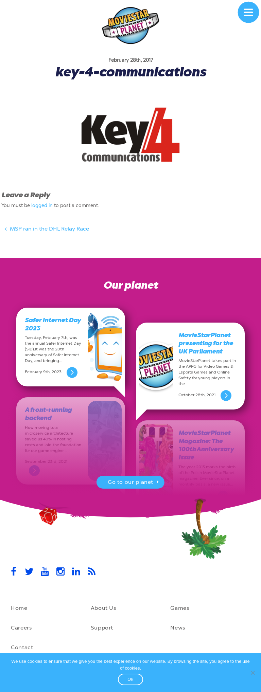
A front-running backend (48, 414)
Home (19, 608)
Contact (22, 647)
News (177, 627)
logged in (42, 205)
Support (102, 627)
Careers (21, 627)
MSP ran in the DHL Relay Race (46, 229)
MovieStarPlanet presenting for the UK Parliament (205, 343)
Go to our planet (134, 483)
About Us (103, 608)
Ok (130, 679)
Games (179, 608)
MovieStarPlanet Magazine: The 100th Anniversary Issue (205, 445)
